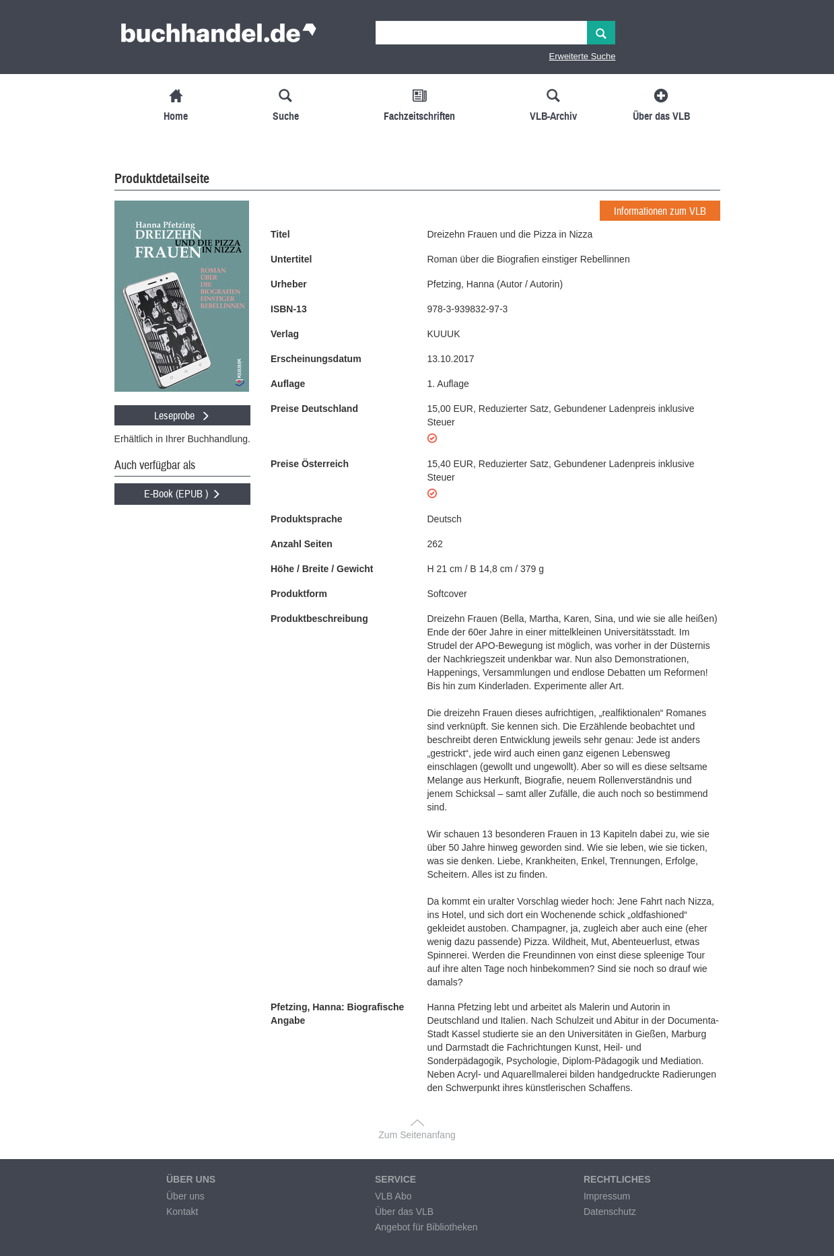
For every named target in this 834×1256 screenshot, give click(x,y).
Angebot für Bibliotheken (426, 1227)
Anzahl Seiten (302, 543)
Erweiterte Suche (582, 56)
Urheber (289, 284)
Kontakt (182, 1211)
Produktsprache (307, 519)
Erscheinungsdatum (316, 358)
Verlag (285, 333)
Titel (280, 234)
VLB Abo (393, 1196)
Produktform (299, 593)
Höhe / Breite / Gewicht (322, 568)
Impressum (607, 1196)
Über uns (185, 1196)
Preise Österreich (310, 463)
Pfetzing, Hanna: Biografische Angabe (337, 1014)
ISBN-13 (289, 309)
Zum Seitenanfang (416, 1134)
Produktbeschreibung (319, 618)
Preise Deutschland (314, 408)
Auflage (288, 383)
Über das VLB (404, 1211)
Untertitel (291, 259)
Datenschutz (610, 1211)
